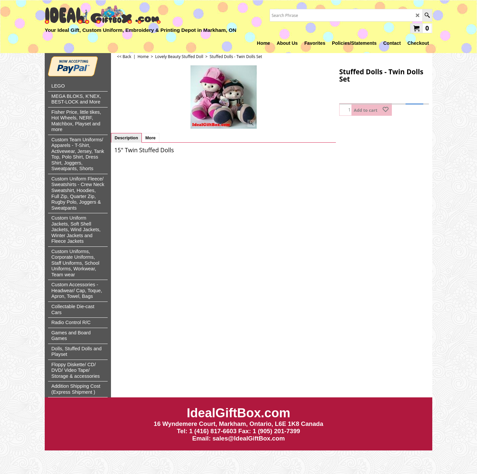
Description (126, 137)
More (150, 137)
